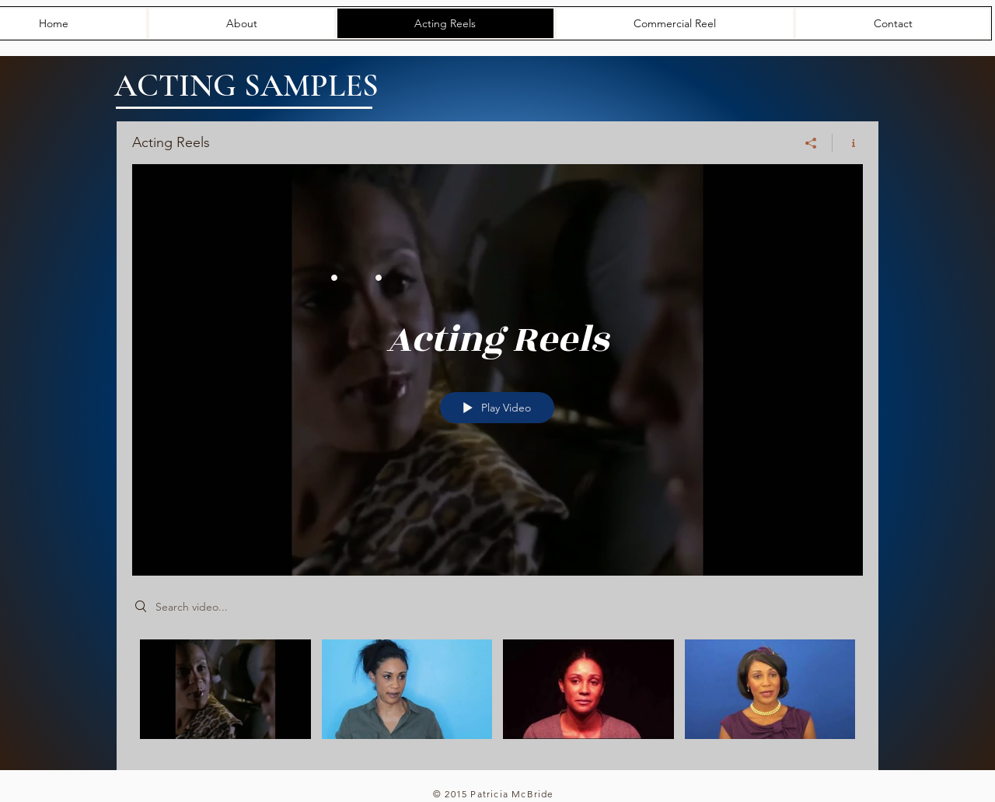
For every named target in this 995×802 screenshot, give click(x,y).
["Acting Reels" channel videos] (497, 693)
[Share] (811, 143)
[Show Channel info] (848, 143)
